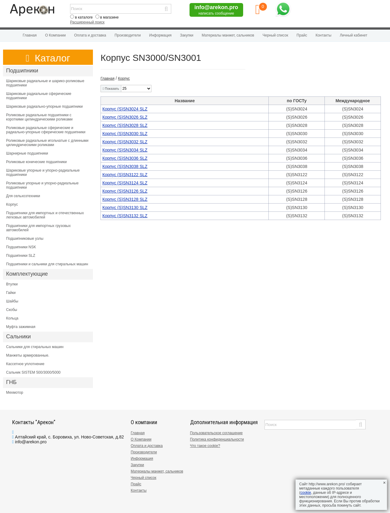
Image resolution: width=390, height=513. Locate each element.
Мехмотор (14, 392)
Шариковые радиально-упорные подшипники (44, 106)
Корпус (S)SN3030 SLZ (124, 133)
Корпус (12, 204)
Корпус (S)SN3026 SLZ (124, 117)
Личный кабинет (353, 35)
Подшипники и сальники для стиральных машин (47, 264)
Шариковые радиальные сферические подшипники (38, 96)
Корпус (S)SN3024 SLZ (124, 108)
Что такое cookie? (205, 446)
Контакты (324, 35)
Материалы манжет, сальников (228, 35)
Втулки (12, 284)
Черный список (275, 35)
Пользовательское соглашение (216, 433)
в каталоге (84, 17)
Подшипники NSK (21, 247)
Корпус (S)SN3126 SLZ (124, 191)
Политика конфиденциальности (217, 439)
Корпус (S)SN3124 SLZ (124, 182)
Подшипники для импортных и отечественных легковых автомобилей (45, 215)
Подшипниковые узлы (24, 238)
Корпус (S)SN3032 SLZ (124, 141)
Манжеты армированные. (27, 355)
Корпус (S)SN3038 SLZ (124, 166)
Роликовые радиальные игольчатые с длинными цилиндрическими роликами (47, 142)
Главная (30, 35)
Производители (128, 35)
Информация (160, 35)
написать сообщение (216, 13)
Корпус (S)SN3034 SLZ (124, 150)
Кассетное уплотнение (25, 364)
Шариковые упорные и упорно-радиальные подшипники (43, 172)
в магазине (109, 17)
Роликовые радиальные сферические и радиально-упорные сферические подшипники (45, 130)
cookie (305, 492)
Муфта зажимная (20, 327)
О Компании (55, 35)
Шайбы (12, 301)
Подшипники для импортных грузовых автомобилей (38, 228)
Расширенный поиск (87, 22)
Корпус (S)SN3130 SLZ (124, 207)
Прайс (301, 35)
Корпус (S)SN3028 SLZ (124, 125)
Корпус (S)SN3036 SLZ (124, 158)
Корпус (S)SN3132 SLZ (124, 215)
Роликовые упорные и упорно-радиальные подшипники (42, 185)
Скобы (11, 310)
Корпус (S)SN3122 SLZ (124, 174)
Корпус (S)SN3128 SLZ (124, 199)
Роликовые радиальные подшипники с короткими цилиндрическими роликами (39, 117)
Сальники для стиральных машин (34, 347)
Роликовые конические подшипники (36, 162)
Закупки (186, 35)
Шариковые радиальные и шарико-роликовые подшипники (45, 83)
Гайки (11, 293)
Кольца (12, 318)
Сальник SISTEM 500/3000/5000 (33, 372)
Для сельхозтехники (23, 196)
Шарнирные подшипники (27, 153)
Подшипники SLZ (20, 255)
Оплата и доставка (90, 35)
